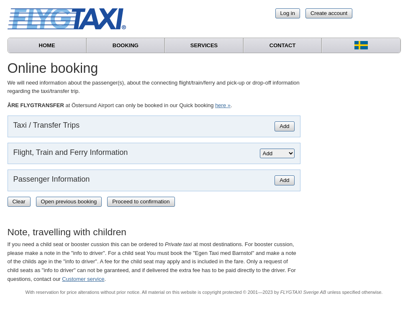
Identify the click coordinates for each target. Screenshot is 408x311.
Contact (282, 45)
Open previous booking (69, 201)
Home (47, 45)
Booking (126, 45)
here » (223, 105)
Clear (19, 201)
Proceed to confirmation (140, 201)
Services (204, 45)
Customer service (83, 279)
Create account (328, 13)
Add (284, 126)
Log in (287, 13)
